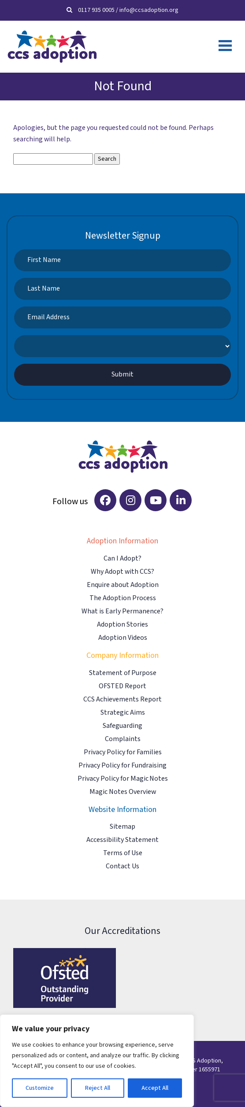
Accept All (154, 1088)
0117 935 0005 (96, 10)
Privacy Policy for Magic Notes (123, 778)
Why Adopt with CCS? (122, 571)
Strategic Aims (122, 712)
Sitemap (122, 826)
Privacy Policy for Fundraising (122, 765)
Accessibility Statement (122, 840)
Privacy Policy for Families (123, 752)
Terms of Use (122, 853)
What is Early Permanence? (122, 611)
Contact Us (122, 866)
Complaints (123, 739)
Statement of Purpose (122, 673)
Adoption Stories (122, 624)
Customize (40, 1088)
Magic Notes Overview (122, 792)
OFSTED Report (122, 686)
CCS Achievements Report (122, 699)
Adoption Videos (122, 637)
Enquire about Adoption (123, 585)
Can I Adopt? (122, 558)
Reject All (97, 1088)
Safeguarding (122, 726)
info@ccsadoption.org (148, 10)
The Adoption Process (122, 598)
